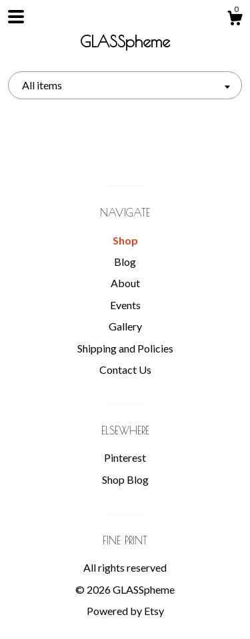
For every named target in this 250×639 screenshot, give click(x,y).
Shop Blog (125, 479)
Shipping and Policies (125, 348)
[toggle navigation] (16, 16)
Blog (125, 261)
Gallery (125, 326)
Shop (125, 240)
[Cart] (234, 20)
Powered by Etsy (125, 610)
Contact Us (125, 369)
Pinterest (125, 457)
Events (125, 305)
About (125, 283)
